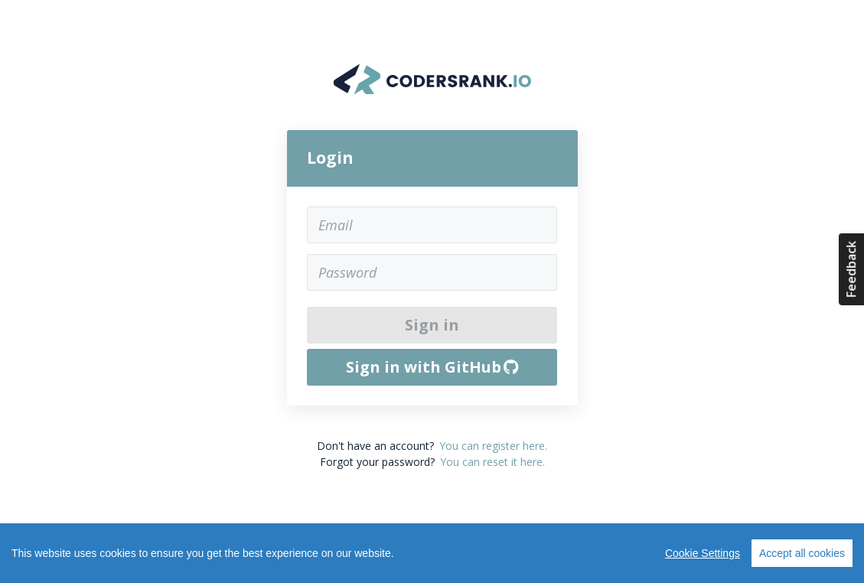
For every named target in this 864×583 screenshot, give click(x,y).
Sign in (432, 324)
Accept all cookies (802, 553)
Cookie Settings (702, 553)
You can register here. (493, 445)
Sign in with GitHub (432, 367)
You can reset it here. (492, 461)
